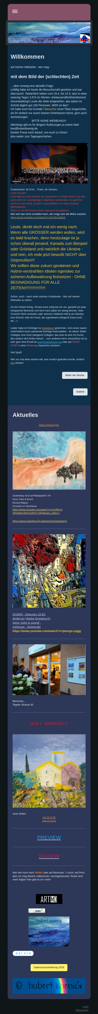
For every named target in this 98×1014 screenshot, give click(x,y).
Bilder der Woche (74, 375)
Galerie (80, 391)
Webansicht (82, 1010)
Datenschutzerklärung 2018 (49, 967)
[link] (47, 631)
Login (85, 1006)
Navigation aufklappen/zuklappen (49, 11)
